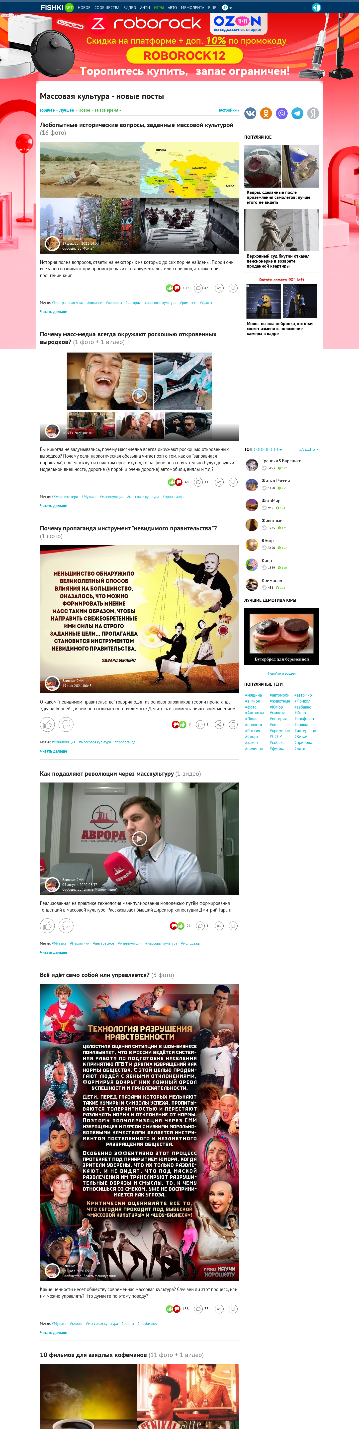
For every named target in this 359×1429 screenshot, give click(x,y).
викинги (95, 302)
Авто (172, 7)
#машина (253, 664)
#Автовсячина (256, 681)
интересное (104, 943)
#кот (274, 693)
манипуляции (131, 943)
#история (278, 687)
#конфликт (304, 687)
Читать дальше (53, 311)
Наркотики (80, 943)
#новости (253, 693)
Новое (84, 7)
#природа (303, 711)
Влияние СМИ (73, 428)
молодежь (191, 943)
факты (207, 302)
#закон (251, 711)
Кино (267, 529)
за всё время (108, 110)
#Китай (300, 705)
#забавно (302, 676)
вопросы (115, 302)
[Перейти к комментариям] (201, 288)
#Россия (252, 699)
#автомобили (281, 664)
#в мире (252, 670)
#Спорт (251, 705)
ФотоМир (271, 469)
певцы (129, 1323)
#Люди (251, 687)
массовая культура (161, 302)
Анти (145, 7)
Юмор (268, 509)
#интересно (305, 699)
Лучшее (66, 110)
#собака (277, 711)
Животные (272, 489)
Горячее (47, 110)
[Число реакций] (178, 288)
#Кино (300, 681)
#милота (277, 681)
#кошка (301, 693)
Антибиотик (71, 238)
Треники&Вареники (281, 429)
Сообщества (106, 7)
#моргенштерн (66, 496)
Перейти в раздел (282, 642)
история (134, 302)
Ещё (212, 7)
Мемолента (192, 7)
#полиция (254, 717)
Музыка (90, 496)
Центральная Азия (69, 302)
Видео (129, 7)
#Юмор (276, 676)
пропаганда (174, 496)
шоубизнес (149, 1323)
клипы (77, 1323)
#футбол (277, 717)
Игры (159, 7)
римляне (189, 302)
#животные (280, 670)
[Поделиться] (219, 288)
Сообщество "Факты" (78, 248)
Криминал (272, 549)
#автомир (303, 664)
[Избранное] (233, 288)
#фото (251, 676)
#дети (299, 717)
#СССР (276, 705)
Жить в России (276, 449)
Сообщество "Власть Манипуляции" (89, 889)
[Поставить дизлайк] (66, 724)
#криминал (280, 699)
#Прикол (302, 670)
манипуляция (112, 496)
